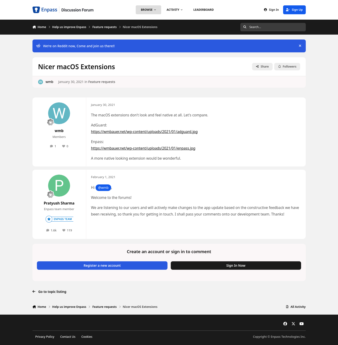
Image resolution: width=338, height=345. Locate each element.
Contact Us (67, 337)
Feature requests (101, 81)
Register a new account (102, 265)
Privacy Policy (44, 337)
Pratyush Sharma (59, 203)
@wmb (103, 187)
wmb (49, 81)
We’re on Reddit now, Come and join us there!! (75, 46)
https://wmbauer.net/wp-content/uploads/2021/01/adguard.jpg (144, 131)
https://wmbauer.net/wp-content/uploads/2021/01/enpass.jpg (143, 148)
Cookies (86, 337)
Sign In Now (235, 265)
